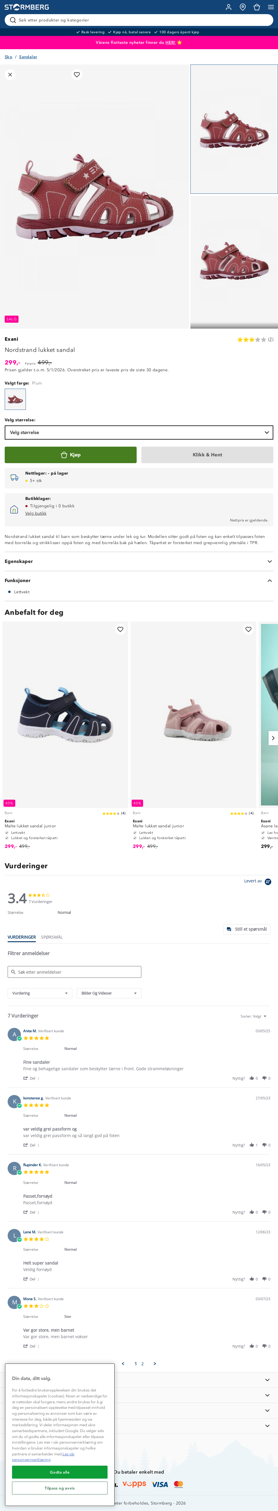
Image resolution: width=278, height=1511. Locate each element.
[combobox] (40, 993)
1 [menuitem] (136, 1363)
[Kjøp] (71, 455)
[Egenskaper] (139, 561)
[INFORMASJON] (139, 1379)
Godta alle (60, 1472)
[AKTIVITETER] (139, 1426)
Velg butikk (35, 513)
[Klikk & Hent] (207, 455)
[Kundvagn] (257, 7)
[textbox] (269, 1018)
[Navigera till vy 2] (234, 260)
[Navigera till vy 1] (234, 129)
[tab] (246, 929)
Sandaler (28, 56)
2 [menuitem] (142, 1363)
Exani (11, 339)
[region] (60, 1434)
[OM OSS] (139, 1395)
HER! (170, 42)
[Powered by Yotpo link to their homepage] (258, 882)
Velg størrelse (140, 432)
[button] (32, 1078)
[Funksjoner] (139, 580)
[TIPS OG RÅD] (139, 1410)
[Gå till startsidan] (27, 7)
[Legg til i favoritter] (76, 74)
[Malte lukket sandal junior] (65, 738)
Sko (8, 56)
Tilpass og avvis (60, 1488)
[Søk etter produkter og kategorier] (140, 20)
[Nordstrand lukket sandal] (15, 399)
